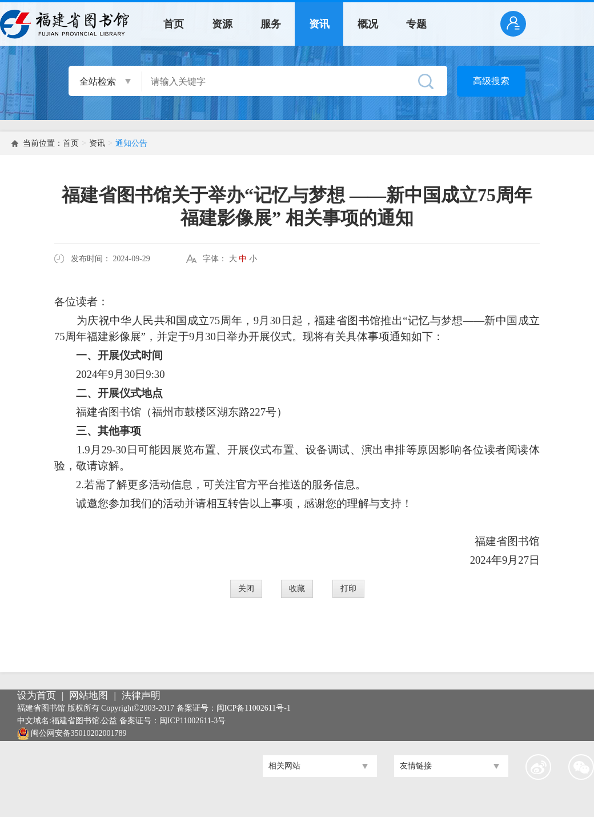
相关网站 (284, 766)
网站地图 (88, 695)
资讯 (319, 24)
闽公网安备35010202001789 (79, 733)
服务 (270, 24)
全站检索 (97, 81)
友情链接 (416, 766)
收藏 (297, 588)
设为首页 (36, 695)
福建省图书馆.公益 (84, 720)
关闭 (246, 588)
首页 (173, 24)
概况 (368, 24)
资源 (222, 24)
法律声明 (141, 695)
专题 (416, 24)
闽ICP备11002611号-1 (253, 708)
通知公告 (131, 143)
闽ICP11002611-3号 (192, 720)
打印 (348, 588)
